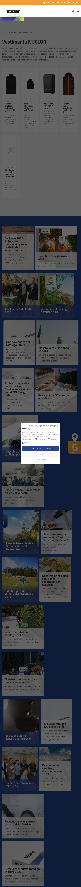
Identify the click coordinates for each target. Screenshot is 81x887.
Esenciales (27, 439)
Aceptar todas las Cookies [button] (40, 448)
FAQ (77, 2)
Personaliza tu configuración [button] (40, 459)
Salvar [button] (40, 454)
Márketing (52, 439)
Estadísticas (40, 439)
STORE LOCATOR (65, 2)
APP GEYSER (50, 2)
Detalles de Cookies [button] (41, 461)
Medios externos (29, 443)
